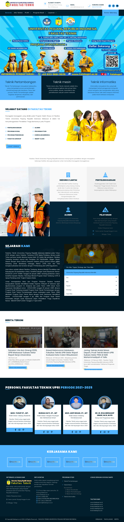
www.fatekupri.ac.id (96, 502)
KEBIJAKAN (99, 519)
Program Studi (38, 13)
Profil (27, 13)
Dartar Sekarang (110, 13)
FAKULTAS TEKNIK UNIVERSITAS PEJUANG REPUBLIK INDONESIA (57, 519)
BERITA (116, 519)
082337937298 (96, 7)
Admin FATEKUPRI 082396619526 (48, 498)
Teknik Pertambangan (71, 481)
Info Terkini (18, 13)
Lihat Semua (13, 146)
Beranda (8, 13)
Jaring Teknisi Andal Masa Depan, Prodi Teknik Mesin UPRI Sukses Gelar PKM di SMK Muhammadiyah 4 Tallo (99, 353)
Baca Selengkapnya (18, 367)
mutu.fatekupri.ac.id (96, 504)
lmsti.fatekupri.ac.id (96, 510)
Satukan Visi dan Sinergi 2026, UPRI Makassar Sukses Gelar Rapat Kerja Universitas (22, 352)
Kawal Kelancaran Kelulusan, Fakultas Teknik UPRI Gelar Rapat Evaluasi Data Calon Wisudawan (62, 352)
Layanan (51, 13)
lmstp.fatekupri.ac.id (96, 506)
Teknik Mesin (68, 485)
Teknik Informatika (69, 496)
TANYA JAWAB (108, 519)
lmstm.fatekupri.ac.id (96, 508)
